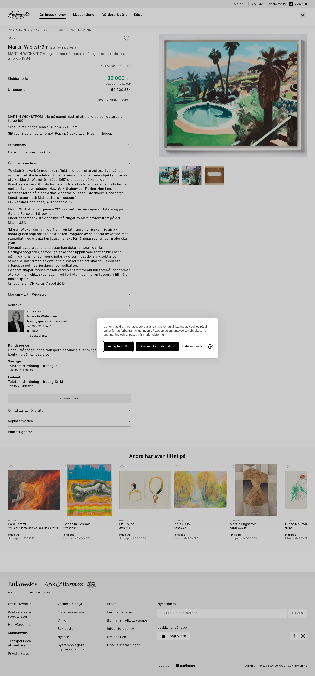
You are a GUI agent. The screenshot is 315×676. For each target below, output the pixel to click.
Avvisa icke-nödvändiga (157, 346)
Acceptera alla (118, 346)
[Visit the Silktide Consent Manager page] (210, 346)
